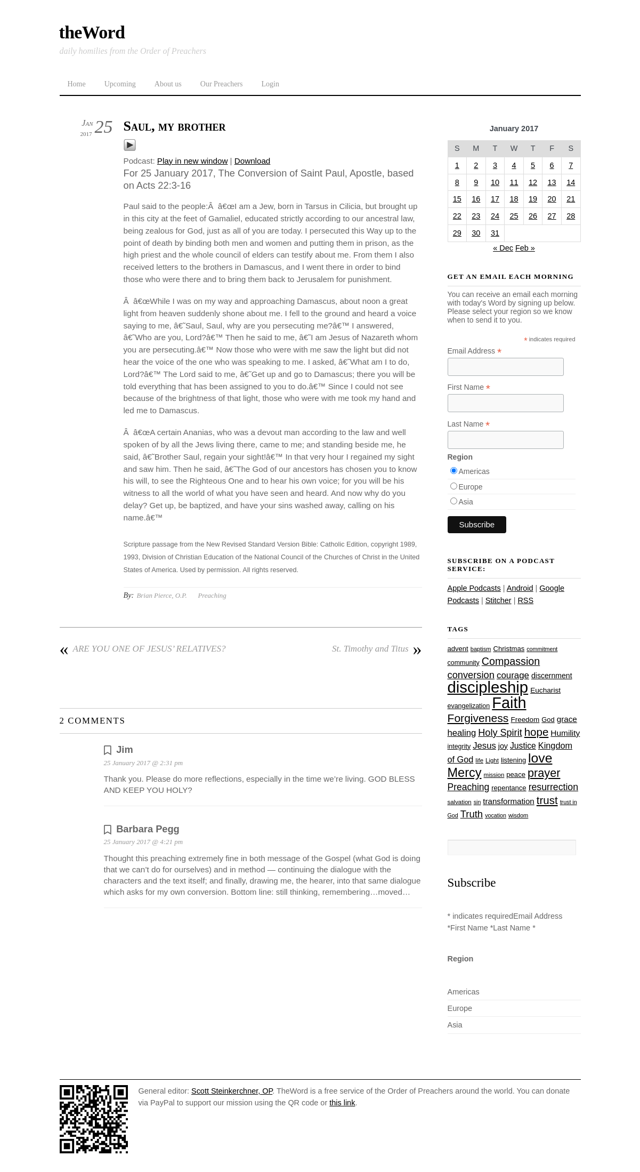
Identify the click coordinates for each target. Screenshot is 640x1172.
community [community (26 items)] (464, 663)
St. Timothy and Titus (377, 649)
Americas (474, 471)
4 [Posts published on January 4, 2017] (514, 165)
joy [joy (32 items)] (503, 746)
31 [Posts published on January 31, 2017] (495, 233)
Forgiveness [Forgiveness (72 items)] (478, 718)
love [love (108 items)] (540, 758)
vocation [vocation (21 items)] (495, 815)
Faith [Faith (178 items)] (509, 702)
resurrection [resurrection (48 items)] (553, 787)
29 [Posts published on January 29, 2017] (457, 233)
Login (270, 84)
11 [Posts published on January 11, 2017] (513, 182)
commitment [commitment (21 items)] (541, 649)
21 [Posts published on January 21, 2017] (570, 199)
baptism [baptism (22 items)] (481, 649)
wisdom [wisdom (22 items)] (518, 815)
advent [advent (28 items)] (458, 649)
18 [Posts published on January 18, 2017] (513, 199)
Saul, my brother (175, 126)
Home (77, 84)
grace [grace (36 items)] (567, 719)
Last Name (469, 424)
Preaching (212, 595)
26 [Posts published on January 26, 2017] (533, 216)
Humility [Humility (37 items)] (565, 732)
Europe (471, 487)
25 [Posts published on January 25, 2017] (513, 216)
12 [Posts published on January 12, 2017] (533, 182)
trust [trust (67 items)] (547, 800)
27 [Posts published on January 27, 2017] (552, 216)
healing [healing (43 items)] (462, 733)
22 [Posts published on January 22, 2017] (457, 216)
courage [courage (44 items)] (513, 675)
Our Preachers (221, 84)
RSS (525, 600)
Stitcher (498, 600)
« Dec (503, 248)
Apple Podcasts (474, 588)
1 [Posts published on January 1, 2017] (457, 165)
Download (252, 160)
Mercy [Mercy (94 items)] (465, 773)
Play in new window (192, 160)
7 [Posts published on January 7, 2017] (571, 165)
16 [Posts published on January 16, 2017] (476, 199)
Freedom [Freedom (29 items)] (525, 720)
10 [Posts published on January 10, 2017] (495, 182)
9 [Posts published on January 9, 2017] (476, 182)
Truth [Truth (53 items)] (471, 814)
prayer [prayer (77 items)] (544, 773)
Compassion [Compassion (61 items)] (511, 661)
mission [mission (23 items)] (494, 775)
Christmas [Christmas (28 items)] (508, 649)
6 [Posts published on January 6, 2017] (552, 165)
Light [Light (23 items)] (492, 760)
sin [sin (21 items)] (477, 802)
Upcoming (120, 84)
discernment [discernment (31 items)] (551, 675)
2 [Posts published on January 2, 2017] (476, 165)
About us (168, 84)
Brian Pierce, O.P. (161, 595)
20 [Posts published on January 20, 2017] (552, 199)
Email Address (475, 351)
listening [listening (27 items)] (513, 760)
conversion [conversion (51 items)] (471, 674)
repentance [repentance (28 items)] (508, 788)
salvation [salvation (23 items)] (460, 802)
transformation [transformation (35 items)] (508, 801)
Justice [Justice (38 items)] (523, 745)
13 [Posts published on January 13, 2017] (552, 182)
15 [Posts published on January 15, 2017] (457, 199)
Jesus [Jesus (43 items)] (484, 746)
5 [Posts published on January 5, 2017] (533, 165)
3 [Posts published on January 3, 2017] (495, 165)
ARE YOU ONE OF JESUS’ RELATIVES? (143, 649)
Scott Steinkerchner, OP (231, 1091)
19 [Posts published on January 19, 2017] (533, 199)
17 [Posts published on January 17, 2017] (495, 199)
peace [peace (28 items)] (515, 774)
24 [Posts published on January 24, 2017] (495, 216)
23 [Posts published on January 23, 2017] (476, 216)
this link (342, 1102)
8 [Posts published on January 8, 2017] (457, 182)
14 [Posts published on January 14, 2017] (570, 182)
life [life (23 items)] (479, 760)
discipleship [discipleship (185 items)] (488, 687)
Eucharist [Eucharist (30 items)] (545, 690)
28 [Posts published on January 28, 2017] (570, 216)
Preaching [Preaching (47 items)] (469, 787)
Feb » (525, 248)
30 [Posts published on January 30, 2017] (476, 233)
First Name (469, 387)
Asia (466, 501)
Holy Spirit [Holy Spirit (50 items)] (500, 732)
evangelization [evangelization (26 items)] (469, 706)
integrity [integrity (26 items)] (459, 746)
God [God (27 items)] (547, 720)
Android (520, 588)
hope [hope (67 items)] (536, 732)
